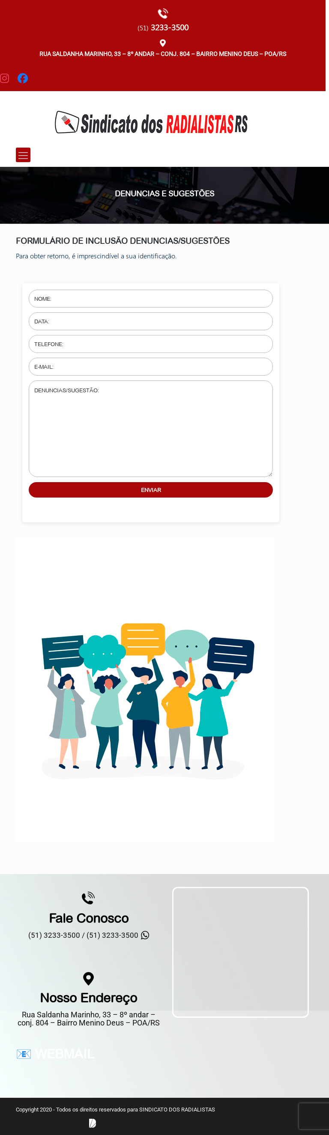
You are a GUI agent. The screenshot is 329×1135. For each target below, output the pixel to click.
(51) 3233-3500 (112, 935)
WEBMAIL (64, 1053)
